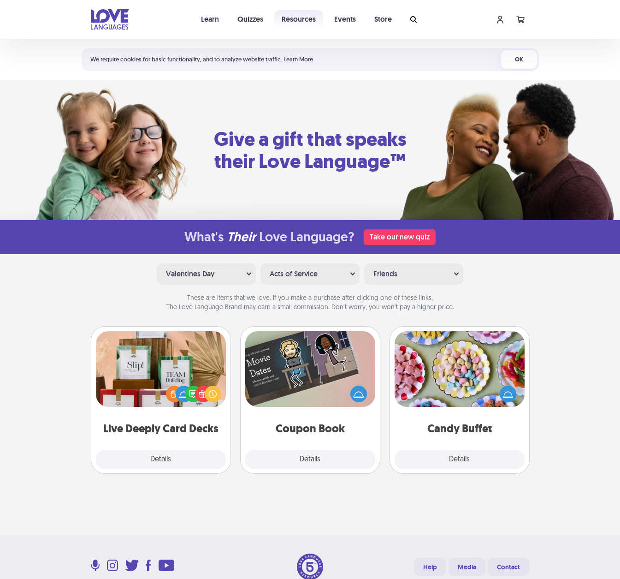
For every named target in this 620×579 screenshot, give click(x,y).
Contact (508, 567)
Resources (299, 19)
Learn (210, 19)
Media (467, 567)
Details (160, 459)
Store (383, 19)
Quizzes (250, 19)
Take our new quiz (400, 237)
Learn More (298, 59)
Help (430, 567)
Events (345, 19)
